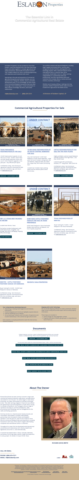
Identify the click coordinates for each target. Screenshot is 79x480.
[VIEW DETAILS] (6, 236)
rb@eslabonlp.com (11, 94)
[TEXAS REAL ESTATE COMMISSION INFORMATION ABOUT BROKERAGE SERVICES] (39, 352)
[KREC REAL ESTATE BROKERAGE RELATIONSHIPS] (39, 358)
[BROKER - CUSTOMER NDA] (9, 176)
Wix (50, 474)
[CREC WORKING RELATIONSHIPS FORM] (39, 364)
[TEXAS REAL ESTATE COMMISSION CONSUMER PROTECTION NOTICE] (39, 345)
